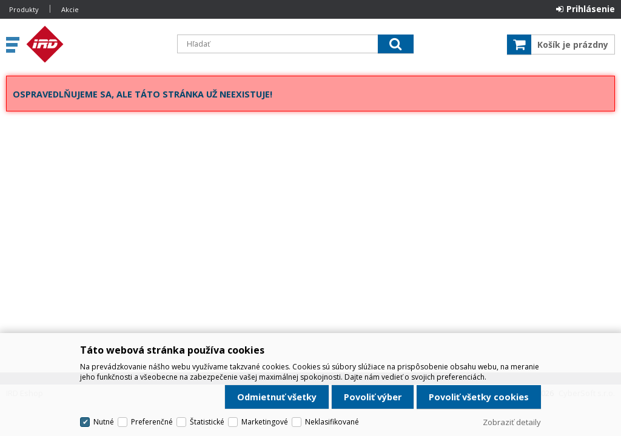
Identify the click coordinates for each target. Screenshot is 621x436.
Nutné (103, 422)
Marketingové (264, 422)
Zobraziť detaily (512, 422)
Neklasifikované (332, 422)
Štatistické (207, 422)
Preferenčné (152, 422)
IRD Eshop (95, 44)
